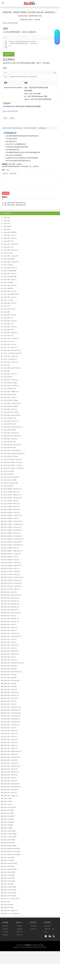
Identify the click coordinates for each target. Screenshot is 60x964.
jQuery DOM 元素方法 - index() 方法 (13, 462)
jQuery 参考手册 (8, 377)
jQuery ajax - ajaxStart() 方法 (11, 607)
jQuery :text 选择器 (9, 860)
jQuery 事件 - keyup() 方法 (11, 698)
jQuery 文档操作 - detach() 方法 (12, 509)
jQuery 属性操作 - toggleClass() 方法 (13, 550)
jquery (12, 118)
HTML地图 (40, 945)
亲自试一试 (9, 54)
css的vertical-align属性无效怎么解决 (17, 147)
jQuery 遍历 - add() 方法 (10, 238)
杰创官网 (19, 929)
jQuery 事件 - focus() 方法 (10, 689)
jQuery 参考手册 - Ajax (10, 418)
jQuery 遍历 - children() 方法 (11, 250)
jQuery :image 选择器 (9, 881)
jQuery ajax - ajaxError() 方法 (16, 202)
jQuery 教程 (31, 12)
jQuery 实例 (7, 365)
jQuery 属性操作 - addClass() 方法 (13, 489)
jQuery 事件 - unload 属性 (10, 760)
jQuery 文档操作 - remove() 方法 (12, 533)
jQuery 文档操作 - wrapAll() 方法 (12, 562)
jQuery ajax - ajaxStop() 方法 (11, 609)
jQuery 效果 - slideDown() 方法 (12, 783)
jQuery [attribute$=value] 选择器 (12, 854)
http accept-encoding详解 (13, 155)
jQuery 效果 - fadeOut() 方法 (11, 772)
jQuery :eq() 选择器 (9, 822)
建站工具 (19, 932)
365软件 (19, 926)
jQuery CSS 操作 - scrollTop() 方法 (13, 586)
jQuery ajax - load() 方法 (10, 624)
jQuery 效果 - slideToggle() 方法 (12, 786)
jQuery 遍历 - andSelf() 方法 (11, 244)
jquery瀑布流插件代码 (12, 149)
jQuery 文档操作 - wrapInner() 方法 (13, 565)
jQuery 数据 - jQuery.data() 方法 (12, 415)
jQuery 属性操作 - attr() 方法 (11, 500)
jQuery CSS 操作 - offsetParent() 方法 (14, 577)
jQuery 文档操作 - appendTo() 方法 (13, 497)
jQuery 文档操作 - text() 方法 (11, 548)
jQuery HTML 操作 (8, 904)
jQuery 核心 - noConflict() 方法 (12, 913)
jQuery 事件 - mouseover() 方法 (12, 722)
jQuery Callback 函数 (9, 259)
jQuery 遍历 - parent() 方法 (11, 356)
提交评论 (5, 193)
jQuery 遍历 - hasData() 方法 (11, 433)
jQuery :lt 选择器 (8, 828)
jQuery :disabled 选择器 (10, 890)
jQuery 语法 (7, 223)
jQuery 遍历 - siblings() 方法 (11, 391)
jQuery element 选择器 (10, 807)
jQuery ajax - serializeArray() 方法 (12, 636)
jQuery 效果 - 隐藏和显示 (10, 232)
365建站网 (16, 12)
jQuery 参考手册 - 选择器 (10, 382)
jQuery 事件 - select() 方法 (11, 739)
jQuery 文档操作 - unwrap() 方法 (12, 553)
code (54, 72)
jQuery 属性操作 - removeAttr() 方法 (13, 536)
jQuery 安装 (7, 220)
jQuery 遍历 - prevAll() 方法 (11, 379)
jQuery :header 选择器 (9, 831)
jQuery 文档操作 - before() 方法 (12, 503)
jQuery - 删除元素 (8, 288)
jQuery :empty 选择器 (9, 839)
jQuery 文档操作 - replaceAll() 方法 (13, 542)
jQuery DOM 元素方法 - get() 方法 (13, 459)
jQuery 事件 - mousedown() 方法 (12, 707)
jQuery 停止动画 (8, 253)
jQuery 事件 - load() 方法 (10, 704)
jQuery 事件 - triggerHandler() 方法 (13, 751)
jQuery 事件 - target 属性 (10, 677)
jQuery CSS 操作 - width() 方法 (12, 589)
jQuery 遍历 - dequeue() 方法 (11, 421)
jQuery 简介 (7, 217)
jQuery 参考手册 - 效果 (10, 394)
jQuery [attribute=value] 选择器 (12, 848)
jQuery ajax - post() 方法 (10, 630)
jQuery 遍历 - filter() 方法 (10, 285)
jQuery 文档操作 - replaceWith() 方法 (13, 545)
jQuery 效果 (7, 901)
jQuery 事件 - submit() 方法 (11, 742)
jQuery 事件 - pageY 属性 (10, 668)
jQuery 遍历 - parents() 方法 (11, 362)
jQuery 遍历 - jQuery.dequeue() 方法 (13, 427)
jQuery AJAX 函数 (8, 907)
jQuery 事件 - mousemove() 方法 (12, 716)
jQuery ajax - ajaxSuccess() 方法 (12, 612)
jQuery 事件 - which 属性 (10, 686)
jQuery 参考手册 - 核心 (10, 441)
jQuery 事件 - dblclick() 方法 (11, 651)
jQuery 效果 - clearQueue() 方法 (12, 766)
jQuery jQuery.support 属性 (11, 483)
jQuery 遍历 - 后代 (8, 323)
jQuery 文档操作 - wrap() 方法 (11, 559)
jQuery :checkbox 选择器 (10, 869)
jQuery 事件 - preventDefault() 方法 (13, 671)
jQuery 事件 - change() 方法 (11, 645)
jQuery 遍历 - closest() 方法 (11, 256)
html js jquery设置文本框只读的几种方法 (18, 160)
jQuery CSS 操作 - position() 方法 (12, 580)
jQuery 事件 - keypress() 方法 (11, 695)
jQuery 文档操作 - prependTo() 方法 (13, 530)
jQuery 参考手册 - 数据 (10, 430)
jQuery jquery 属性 (8, 474)
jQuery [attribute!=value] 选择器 (12, 851)
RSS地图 (34, 945)
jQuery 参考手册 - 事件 (10, 388)
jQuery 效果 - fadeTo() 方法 (11, 775)
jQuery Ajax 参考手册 (10, 23)
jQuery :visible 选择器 (9, 842)
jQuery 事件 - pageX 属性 (10, 665)
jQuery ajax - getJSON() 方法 (11, 618)
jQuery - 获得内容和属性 (10, 270)
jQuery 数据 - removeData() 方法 (12, 450)
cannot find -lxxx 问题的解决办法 (16, 144)
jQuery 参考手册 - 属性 (10, 447)
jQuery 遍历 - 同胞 (8, 329)
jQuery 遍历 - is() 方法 (9, 309)
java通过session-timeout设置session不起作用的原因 (22, 158)
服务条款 (5, 935)
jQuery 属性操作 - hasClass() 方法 (13, 515)
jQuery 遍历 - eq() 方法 (10, 279)
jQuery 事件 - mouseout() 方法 (12, 719)
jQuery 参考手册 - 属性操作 (11, 406)
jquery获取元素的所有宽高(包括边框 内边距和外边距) (22, 136)
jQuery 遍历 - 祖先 (8, 318)
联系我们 (5, 929)
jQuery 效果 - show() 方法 (10, 780)
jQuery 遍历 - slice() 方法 (10, 397)
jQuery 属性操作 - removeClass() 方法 (14, 539)
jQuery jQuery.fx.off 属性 (10, 480)
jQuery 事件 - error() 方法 (10, 660)
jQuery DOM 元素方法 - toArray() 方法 (14, 468)
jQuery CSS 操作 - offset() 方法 (12, 574)
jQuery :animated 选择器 (10, 834)
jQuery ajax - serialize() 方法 (11, 633)
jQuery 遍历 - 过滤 (8, 335)
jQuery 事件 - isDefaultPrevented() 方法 (14, 663)
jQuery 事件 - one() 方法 (10, 727)
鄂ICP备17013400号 (40, 947)
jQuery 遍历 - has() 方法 (10, 303)
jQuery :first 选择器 (9, 810)
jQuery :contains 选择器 (10, 837)
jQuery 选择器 (7, 226)
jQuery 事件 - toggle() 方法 (11, 745)
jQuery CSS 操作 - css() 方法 (11, 568)
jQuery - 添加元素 (8, 282)
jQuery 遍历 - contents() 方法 (11, 262)
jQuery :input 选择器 (9, 857)
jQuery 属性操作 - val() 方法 (11, 556)
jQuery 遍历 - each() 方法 (10, 267)
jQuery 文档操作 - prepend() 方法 (12, 527)
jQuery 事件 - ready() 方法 (10, 730)
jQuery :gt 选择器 (8, 825)
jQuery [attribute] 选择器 (10, 845)
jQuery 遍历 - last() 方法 (10, 315)
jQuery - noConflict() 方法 (10, 359)
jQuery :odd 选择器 (9, 819)
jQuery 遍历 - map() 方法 (10, 320)
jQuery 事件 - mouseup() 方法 (11, 724)
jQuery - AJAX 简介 (9, 341)
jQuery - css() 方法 (8, 300)
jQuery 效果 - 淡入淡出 (10, 235)
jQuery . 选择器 (8, 804)
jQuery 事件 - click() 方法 (10, 648)
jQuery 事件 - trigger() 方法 (11, 748)
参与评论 (37, 19)
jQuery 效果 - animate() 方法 (11, 763)
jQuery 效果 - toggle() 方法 (11, 795)
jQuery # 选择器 (8, 801)
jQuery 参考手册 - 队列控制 (11, 456)
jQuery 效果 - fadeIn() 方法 (11, 769)
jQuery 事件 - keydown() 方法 (11, 692)
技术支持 (47, 926)
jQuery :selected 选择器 (10, 893)
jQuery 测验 (7, 371)
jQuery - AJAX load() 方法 (10, 347)
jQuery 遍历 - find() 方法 (10, 291)
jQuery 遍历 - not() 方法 (10, 344)
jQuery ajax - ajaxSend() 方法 (11, 601)
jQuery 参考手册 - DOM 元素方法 (12, 435)
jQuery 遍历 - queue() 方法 (11, 438)
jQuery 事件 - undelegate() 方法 (12, 757)
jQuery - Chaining (8, 264)
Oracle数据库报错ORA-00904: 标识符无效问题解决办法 (23, 152)
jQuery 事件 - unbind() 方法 (11, 754)
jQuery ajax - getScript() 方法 (11, 621)
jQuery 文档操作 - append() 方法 (12, 494)
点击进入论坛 (42, 128)
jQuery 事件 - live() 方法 (10, 701)
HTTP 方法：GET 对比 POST (11, 898)
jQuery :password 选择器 (10, 863)
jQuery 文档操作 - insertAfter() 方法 (13, 521)
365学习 (33, 929)
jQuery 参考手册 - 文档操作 (11, 400)
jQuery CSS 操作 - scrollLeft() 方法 (13, 583)
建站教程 (23, 12)
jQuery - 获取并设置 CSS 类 (11, 294)
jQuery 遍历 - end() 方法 (10, 273)
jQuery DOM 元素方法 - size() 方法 (13, 465)
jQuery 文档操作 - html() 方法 (11, 518)
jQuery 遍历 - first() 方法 (10, 297)
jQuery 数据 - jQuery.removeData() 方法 (14, 453)
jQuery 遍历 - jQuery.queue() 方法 (12, 444)
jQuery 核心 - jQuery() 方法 (11, 910)
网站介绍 (5, 926)
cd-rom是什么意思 (11, 138)
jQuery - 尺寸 (7, 306)
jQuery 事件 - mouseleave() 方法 (12, 713)
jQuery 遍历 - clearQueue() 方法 (12, 403)
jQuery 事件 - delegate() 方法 (11, 654)
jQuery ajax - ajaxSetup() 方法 (16, 205)
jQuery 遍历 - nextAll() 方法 (11, 332)
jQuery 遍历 (7, 312)
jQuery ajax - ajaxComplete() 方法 (12, 595)
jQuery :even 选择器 (9, 816)
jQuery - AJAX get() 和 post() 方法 (12, 353)
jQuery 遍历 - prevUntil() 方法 (11, 385)
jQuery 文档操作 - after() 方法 (11, 492)
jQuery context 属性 (9, 471)
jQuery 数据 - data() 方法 (10, 409)
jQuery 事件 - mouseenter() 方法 (12, 710)
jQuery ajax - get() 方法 (10, 615)
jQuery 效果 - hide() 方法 (10, 778)
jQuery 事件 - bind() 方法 (10, 639)
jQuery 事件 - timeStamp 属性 (11, 680)
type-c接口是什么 (11, 141)
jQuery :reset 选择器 (9, 875)
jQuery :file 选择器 (8, 884)
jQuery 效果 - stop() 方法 (10, 792)
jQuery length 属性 (8, 486)
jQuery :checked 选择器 (10, 895)
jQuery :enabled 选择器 (10, 887)
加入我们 (5, 932)
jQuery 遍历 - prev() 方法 (10, 374)
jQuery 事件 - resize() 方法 (11, 733)
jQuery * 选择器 (8, 798)
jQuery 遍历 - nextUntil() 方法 (11, 338)
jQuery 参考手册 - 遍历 (10, 424)
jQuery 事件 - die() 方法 (10, 657)
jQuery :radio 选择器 (9, 866)
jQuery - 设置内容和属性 (10, 276)
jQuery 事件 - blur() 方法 (10, 642)
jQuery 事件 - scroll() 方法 (10, 736)
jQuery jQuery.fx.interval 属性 (11, 477)
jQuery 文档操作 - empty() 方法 (12, 512)
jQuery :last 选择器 (9, 813)
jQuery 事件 (7, 229)
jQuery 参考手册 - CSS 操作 (11, 412)
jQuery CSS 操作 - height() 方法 (12, 571)
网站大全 (19, 935)
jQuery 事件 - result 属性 (10, 674)
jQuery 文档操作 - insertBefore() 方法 (13, 524)
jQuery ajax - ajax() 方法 (10, 592)
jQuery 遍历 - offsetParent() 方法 (12, 350)
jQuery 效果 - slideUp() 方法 (11, 789)
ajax (5, 118)
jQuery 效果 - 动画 (8, 247)
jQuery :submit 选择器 (9, 872)
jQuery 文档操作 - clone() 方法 (12, 506)
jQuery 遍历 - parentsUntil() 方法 (12, 368)
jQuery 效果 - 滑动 (8, 241)
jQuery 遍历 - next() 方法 (10, 326)
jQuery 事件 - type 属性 (10, 683)
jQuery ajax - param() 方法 (11, 627)
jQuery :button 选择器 (9, 878)
